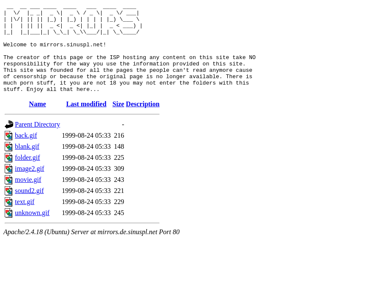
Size (118, 121)
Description (143, 121)
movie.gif (28, 197)
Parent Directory (37, 142)
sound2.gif (29, 208)
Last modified (86, 121)
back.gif (26, 153)
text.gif (24, 219)
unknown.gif (32, 230)
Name (37, 121)
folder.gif (27, 175)
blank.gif (27, 164)
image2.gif (29, 186)
